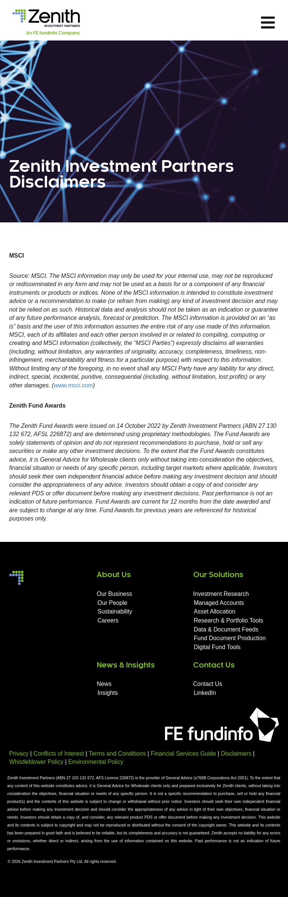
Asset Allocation (215, 611)
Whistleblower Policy (36, 762)
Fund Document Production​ (230, 638)
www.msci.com (73, 385)
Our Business (114, 594)
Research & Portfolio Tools (228, 620)
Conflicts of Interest (58, 753)
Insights (108, 693)
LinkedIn (205, 693)
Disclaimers (236, 753)
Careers (108, 620)
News (104, 684)
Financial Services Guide (183, 753)
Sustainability (115, 611)
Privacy (19, 753)
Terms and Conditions (117, 753)
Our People (113, 603)
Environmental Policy (95, 762)
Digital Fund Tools (217, 647)
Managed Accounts (219, 603)
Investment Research (221, 594)
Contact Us (207, 684)
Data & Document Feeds (226, 629)
